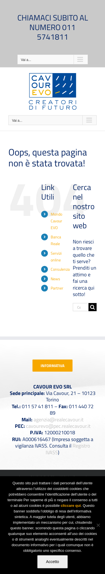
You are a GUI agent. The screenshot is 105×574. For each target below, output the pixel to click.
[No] (98, 525)
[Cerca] (92, 307)
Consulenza (60, 269)
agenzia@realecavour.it (58, 419)
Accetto (52, 561)
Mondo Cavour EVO (56, 220)
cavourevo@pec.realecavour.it (58, 426)
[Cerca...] (80, 307)
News (55, 279)
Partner (57, 288)
